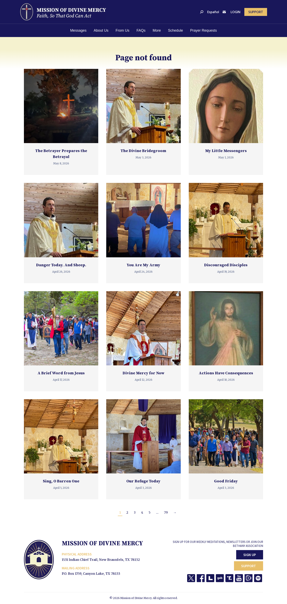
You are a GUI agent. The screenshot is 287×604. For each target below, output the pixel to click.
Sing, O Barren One (61, 481)
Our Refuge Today (143, 481)
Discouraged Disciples (226, 265)
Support (248, 566)
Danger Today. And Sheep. (61, 265)
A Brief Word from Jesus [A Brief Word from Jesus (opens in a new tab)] (61, 373)
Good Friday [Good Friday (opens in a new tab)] (226, 481)
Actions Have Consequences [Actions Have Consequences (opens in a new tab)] (226, 373)
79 (166, 512)
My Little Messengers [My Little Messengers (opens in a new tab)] (226, 150)
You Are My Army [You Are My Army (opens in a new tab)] (143, 265)
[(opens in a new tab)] (61, 106)
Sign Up (249, 554)
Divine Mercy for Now (143, 373)
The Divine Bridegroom (143, 150)
